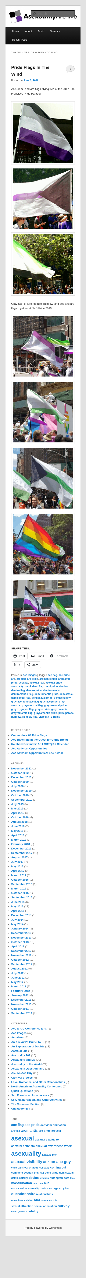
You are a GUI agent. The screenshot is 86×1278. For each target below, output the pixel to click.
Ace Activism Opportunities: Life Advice (37, 753)
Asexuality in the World (26, 1064)
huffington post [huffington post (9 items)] (59, 1178)
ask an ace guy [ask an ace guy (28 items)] (57, 1161)
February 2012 (20, 990)
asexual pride (54, 682)
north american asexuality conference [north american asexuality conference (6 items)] (31, 1188)
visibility (44, 716)
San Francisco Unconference (30, 1095)
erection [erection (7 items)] (44, 1178)
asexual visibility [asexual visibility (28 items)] (26, 1161)
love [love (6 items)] (72, 1178)
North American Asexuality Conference (36, 1086)
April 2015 (17, 910)
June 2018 (18, 826)
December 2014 (21, 915)
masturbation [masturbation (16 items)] (21, 1183)
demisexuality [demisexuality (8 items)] (19, 1178)
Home (15, 31)
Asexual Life (19, 1050)
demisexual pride (42, 697)
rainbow (16, 716)
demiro (63, 686)
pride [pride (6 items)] (66, 1188)
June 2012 (18, 977)
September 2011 (21, 1013)
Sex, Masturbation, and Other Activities (36, 1099)
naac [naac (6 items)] (35, 1183)
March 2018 (18, 839)
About (28, 31)
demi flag (37, 686)
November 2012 (21, 955)
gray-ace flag (31, 701)
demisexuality (62, 697)
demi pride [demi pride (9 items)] (51, 1172)
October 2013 (20, 942)
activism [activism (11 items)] (46, 1125)
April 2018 (17, 835)
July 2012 (17, 973)
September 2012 (21, 964)
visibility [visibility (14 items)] (32, 1211)
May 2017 (17, 866)
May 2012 (17, 982)
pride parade (66, 713)
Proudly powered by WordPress (43, 1227)
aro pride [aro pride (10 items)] (45, 1130)
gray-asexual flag (32, 705)
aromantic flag (48, 678)
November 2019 (21, 790)
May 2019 (17, 808)
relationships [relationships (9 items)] (44, 1194)
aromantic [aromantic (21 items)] (29, 1130)
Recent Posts (19, 39)
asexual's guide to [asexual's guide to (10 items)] (47, 1139)
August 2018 (19, 821)
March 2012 (18, 986)
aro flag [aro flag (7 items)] (15, 1131)
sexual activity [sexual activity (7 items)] (49, 1200)
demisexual (66, 694)
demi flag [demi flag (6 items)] (39, 1172)
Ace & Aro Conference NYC (29, 1028)
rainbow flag (29, 716)
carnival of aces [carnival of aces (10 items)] (28, 1167)
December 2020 (21, 777)
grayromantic (59, 709)
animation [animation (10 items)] (59, 1125)
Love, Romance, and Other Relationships (38, 1082)
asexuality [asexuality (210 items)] (26, 1153)
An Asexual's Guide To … (27, 1042)
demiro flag (18, 690)
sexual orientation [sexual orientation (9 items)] (45, 1206)
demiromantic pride (46, 694)
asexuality (17, 686)
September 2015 (21, 897)
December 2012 (21, 950)
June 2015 (18, 902)
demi (28, 686)
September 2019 (21, 799)
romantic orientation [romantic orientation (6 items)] (22, 1200)
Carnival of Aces (22, 1077)
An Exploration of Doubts (27, 1046)
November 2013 (21, 937)
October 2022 (20, 773)
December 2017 (21, 848)
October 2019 (20, 795)
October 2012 (20, 959)
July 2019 (17, 804)
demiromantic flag (22, 694)
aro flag (21, 678)
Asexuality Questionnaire (27, 1068)
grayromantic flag (22, 713)
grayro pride (42, 709)
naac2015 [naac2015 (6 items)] (44, 1183)
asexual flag (37, 682)
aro (13, 678)
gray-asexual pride (55, 705)
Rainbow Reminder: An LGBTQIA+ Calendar (40, 744)
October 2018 (20, 817)
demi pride (51, 686)
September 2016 (21, 884)
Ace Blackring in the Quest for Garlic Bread (39, 739)
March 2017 (18, 875)
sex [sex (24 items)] (37, 1200)
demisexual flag (20, 697)
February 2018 (20, 844)
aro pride (32, 678)
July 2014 (17, 919)
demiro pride (34, 690)
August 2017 (19, 857)
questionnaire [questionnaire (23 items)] (23, 1194)
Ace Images (29, 675)
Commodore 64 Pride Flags (29, 735)
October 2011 (20, 1008)
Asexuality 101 (20, 1055)
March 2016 (18, 888)
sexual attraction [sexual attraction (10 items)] (22, 1206)
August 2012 (19, 968)
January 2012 (20, 995)
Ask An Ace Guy (21, 1073)
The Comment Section (25, 1104)
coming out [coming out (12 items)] (58, 1167)
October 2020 (20, 781)
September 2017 (21, 853)
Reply (55, 716)
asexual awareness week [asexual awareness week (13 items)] (54, 1146)
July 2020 (17, 786)
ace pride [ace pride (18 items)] (32, 1125)
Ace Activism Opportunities (29, 748)
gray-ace (16, 701)
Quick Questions (22, 1090)
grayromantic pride (45, 713)
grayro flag (27, 709)
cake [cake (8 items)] (14, 1167)
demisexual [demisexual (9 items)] (66, 1172)
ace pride (64, 675)
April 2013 (17, 946)
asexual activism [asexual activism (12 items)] (23, 1146)
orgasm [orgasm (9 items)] (57, 1188)
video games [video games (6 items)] (18, 1211)
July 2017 (17, 861)
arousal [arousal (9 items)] (56, 1130)
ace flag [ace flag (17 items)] (17, 1125)
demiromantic (51, 690)
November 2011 (21, 1004)
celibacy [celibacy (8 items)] (44, 1167)
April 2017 (17, 870)
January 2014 (20, 928)
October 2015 (20, 893)
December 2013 (21, 933)
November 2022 (21, 768)
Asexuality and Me (23, 1059)
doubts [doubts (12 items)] (34, 1177)
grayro (15, 709)
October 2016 (20, 879)
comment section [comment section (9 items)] (22, 1172)
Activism (17, 1037)
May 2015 (17, 906)
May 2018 (17, 830)
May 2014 (17, 924)
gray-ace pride (49, 701)
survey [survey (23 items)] (64, 1206)
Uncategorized (20, 1108)
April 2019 (17, 813)
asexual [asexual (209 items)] (22, 1138)
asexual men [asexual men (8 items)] (49, 1154)
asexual (23, 682)
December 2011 (21, 999)
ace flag (52, 675)
